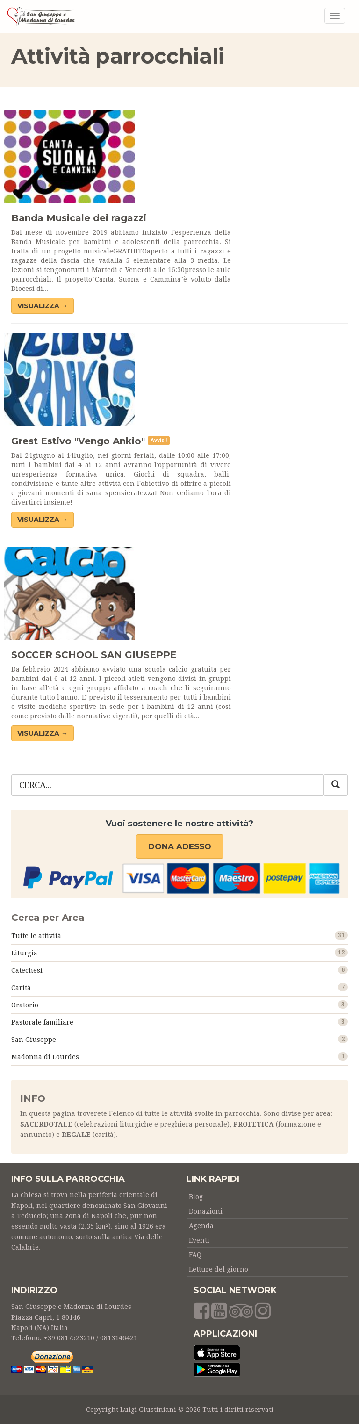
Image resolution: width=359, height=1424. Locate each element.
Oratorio (24, 1005)
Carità (21, 987)
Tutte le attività (36, 936)
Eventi (199, 1240)
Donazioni (206, 1211)
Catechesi (27, 970)
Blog (196, 1196)
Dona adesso (179, 846)
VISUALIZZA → (42, 306)
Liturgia (24, 953)
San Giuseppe (33, 1039)
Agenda (201, 1225)
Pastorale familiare (42, 1022)
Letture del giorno (218, 1269)
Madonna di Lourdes (45, 1057)
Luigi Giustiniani (148, 1409)
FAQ (195, 1254)
